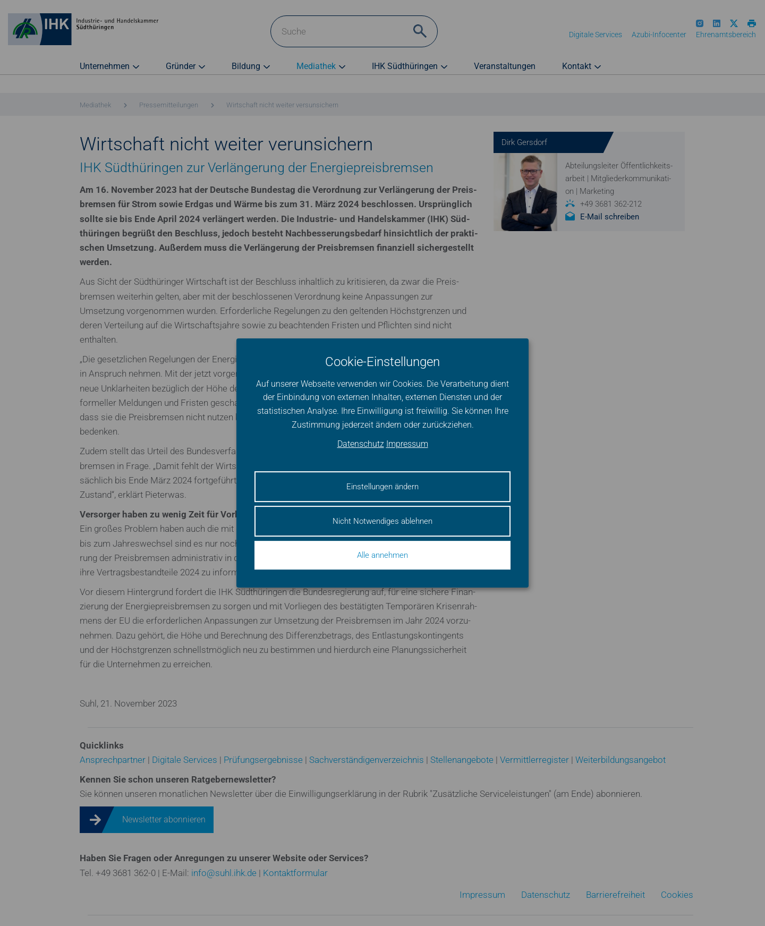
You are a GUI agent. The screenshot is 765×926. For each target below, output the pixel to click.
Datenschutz (360, 444)
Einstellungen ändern (382, 486)
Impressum (407, 444)
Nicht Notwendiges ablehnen (382, 521)
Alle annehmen (382, 555)
